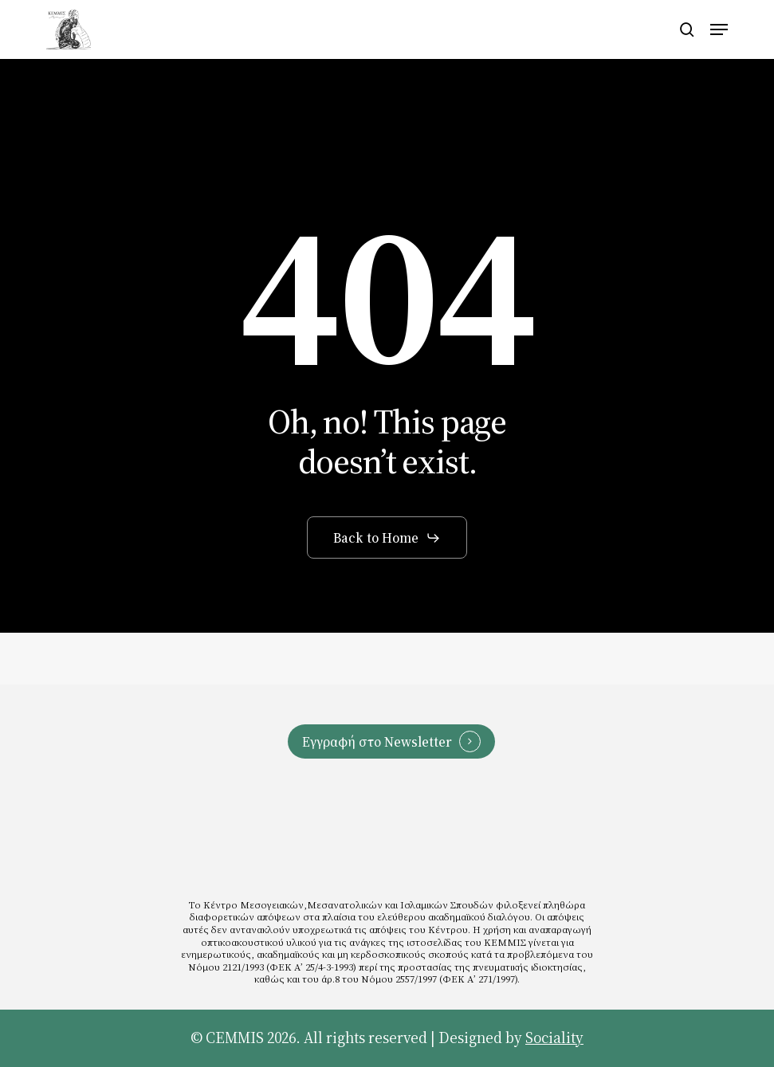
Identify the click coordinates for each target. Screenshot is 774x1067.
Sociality (554, 1038)
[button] (719, 29)
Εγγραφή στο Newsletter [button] (377, 741)
